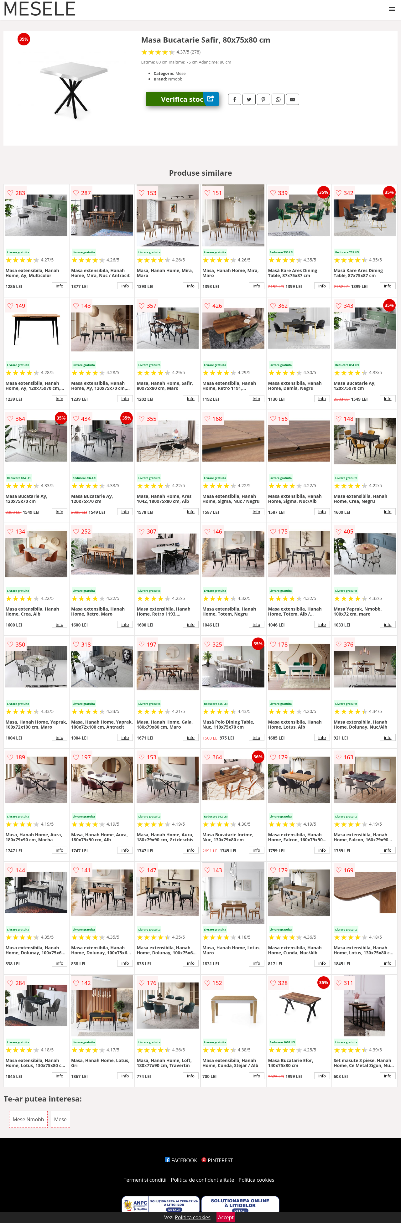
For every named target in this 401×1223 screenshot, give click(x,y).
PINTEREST (217, 1160)
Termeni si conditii (145, 1179)
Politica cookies (256, 1179)
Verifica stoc (190, 99)
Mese (60, 1119)
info (59, 286)
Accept (226, 1217)
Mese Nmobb (28, 1119)
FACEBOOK (181, 1160)
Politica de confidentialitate (202, 1179)
